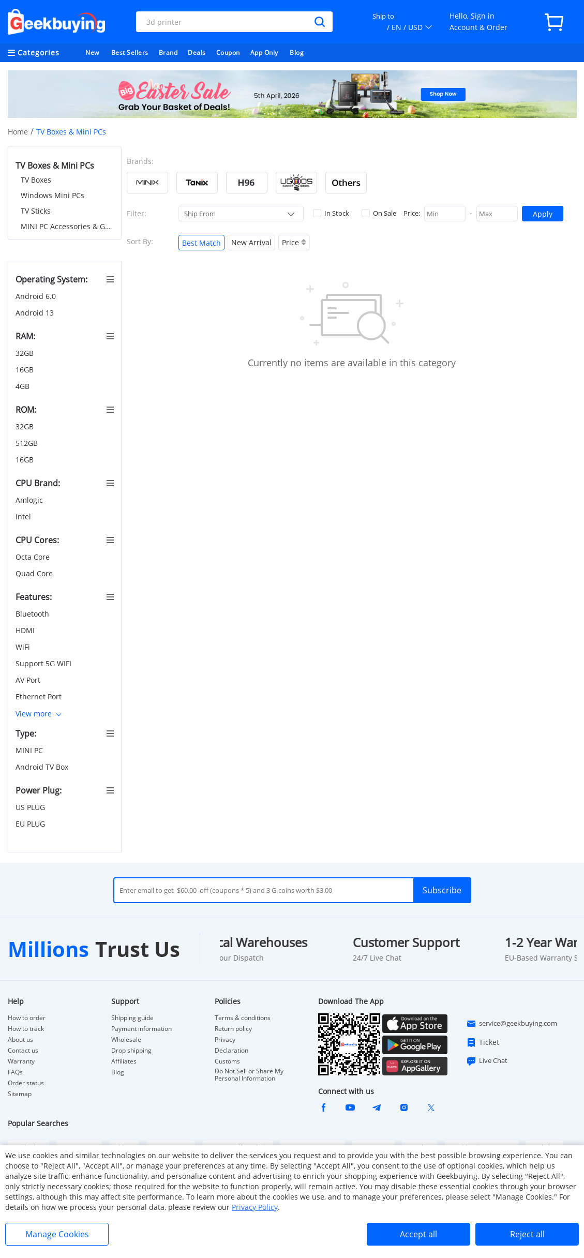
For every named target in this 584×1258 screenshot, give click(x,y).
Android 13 (36, 313)
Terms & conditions (243, 1018)
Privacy (225, 1039)
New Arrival (251, 242)
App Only (264, 52)
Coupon (228, 52)
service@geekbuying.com (511, 1024)
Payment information (141, 1028)
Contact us (23, 1050)
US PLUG (31, 807)
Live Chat (486, 1061)
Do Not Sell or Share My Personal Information (249, 1075)
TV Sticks (36, 211)
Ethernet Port (40, 696)
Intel (24, 516)
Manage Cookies (57, 1234)
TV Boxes (36, 180)
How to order (27, 1018)
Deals (197, 52)
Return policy (233, 1028)
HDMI (26, 630)
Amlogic (30, 500)
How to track (26, 1028)
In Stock (331, 213)
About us (20, 1039)
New (92, 52)
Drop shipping (131, 1050)
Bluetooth (33, 614)
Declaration (231, 1050)
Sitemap (20, 1093)
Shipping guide (132, 1018)
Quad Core (35, 573)
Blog (297, 52)
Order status (26, 1083)
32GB (26, 353)
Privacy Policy (255, 1207)
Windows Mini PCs (52, 195)
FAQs (15, 1072)
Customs (227, 1061)
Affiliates (124, 1061)
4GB (24, 386)
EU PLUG (31, 824)
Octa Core (34, 557)
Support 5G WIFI (44, 663)
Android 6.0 (37, 296)
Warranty (21, 1061)
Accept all (418, 1234)
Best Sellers (129, 52)
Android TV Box (43, 767)
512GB (28, 443)
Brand (168, 52)
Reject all (527, 1234)
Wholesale (126, 1039)
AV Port (29, 680)
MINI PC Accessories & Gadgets (67, 226)
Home (18, 132)
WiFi (24, 647)
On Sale (379, 213)
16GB (26, 370)
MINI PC (30, 750)
